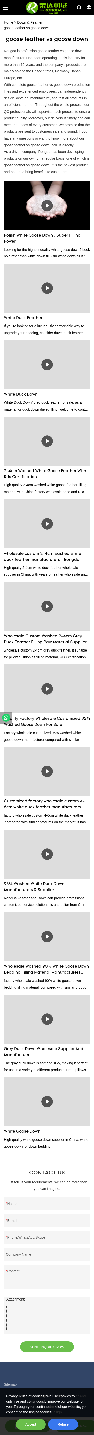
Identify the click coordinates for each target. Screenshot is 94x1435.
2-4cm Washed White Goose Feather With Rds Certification (45, 474)
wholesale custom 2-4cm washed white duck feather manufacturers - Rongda (42, 557)
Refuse (63, 1424)
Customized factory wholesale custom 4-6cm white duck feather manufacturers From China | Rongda (44, 804)
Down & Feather (29, 22)
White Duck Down (21, 395)
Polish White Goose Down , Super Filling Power (42, 239)
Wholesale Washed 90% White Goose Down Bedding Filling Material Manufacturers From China (46, 970)
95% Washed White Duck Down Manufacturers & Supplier (34, 887)
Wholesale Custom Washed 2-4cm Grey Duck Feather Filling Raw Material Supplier (45, 639)
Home (8, 22)
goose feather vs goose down (27, 28)
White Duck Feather (23, 318)
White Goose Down (22, 1132)
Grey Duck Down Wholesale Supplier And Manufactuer (43, 1052)
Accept (30, 1424)
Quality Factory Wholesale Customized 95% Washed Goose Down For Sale (47, 722)
